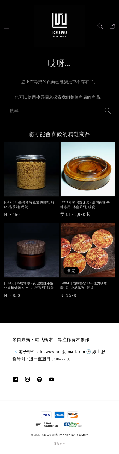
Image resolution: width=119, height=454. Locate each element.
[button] (7, 26)
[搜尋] (108, 111)
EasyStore (82, 435)
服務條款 (60, 443)
